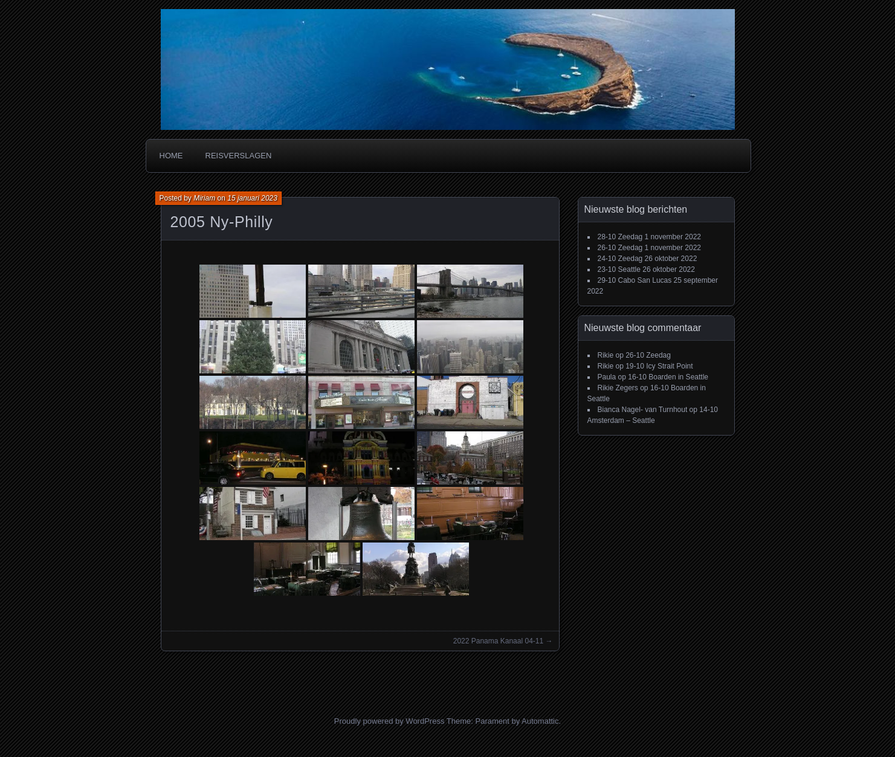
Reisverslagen (238, 155)
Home (171, 155)
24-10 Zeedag (620, 258)
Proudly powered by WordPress (389, 721)
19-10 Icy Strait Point (659, 366)
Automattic (540, 721)
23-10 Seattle (619, 269)
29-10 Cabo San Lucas (635, 280)
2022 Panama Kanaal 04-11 (498, 641)
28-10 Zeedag (620, 237)
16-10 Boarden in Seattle (668, 377)
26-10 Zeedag (620, 247)
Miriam (204, 198)
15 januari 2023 (252, 198)
